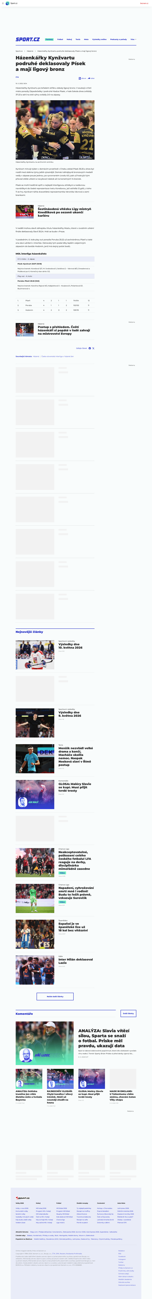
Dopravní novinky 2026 (125, 1214)
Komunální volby (22, 1211)
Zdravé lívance (82, 1214)
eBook (82, 78)
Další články (128, 1013)
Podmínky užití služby (126, 1271)
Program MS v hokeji (43, 1211)
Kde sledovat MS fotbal (64, 1217)
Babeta (29, 1235)
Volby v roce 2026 (22, 1208)
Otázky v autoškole (124, 1220)
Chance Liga (64, 849)
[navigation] (3, 3)
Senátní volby (20, 1214)
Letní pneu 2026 (123, 1208)
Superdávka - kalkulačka (108, 1232)
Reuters (62, 1253)
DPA (57, 1253)
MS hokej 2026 (41, 1208)
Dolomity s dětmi (103, 1222)
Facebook (122, 1256)
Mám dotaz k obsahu (125, 1276)
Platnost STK (122, 1222)
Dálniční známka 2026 (125, 1211)
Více (133, 39)
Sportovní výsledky (67, 641)
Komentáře (63, 781)
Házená (41, 206)
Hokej (69, 39)
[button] (55, 130)
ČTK (17, 77)
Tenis (78, 39)
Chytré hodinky (104, 1239)
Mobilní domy (73, 1235)
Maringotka (63, 1235)
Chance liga (60, 1220)
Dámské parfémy (65, 1239)
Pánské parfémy (116, 1239)
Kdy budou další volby (23, 1220)
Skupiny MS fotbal (62, 1214)
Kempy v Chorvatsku (104, 1208)
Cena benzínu (57, 1232)
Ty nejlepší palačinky (84, 1208)
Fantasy (49, 39)
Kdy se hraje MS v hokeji (44, 1220)
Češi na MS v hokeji (42, 1217)
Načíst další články (55, 996)
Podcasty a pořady (118, 39)
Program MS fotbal (63, 1211)
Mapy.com (34, 1232)
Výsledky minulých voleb (24, 1217)
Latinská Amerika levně (105, 1220)
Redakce (121, 1251)
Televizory (94, 1239)
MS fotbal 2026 (61, 1208)
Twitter (121, 1262)
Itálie (61, 956)
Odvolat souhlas (124, 1282)
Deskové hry (85, 1239)
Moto (86, 39)
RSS (119, 1253)
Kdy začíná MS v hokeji (44, 1222)
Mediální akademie (125, 1279)
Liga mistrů (60, 1222)
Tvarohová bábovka (84, 1217)
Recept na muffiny (83, 1211)
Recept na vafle (82, 1220)
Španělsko (63, 920)
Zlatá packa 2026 (69, 1232)
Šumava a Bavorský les (105, 1214)
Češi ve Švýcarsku (103, 1217)
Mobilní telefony (39, 1239)
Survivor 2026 (81, 1232)
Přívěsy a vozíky (48, 1235)
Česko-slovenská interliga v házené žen (57, 356)
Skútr (56, 1235)
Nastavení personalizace (127, 1285)
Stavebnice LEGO (52, 1239)
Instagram (122, 1259)
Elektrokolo (90, 1235)
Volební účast (20, 1222)
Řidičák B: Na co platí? (125, 1217)
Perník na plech (82, 1222)
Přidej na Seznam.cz (125, 1268)
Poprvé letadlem (103, 1211)
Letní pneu (76, 1239)
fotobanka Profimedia (74, 1253)
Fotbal (60, 39)
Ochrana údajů (123, 1274)
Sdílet (91, 78)
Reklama (121, 1265)
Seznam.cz (144, 3)
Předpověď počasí (45, 1232)
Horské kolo (37, 1235)
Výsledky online (99, 39)
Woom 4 (82, 1235)
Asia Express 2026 (92, 1232)
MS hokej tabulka (42, 1214)
